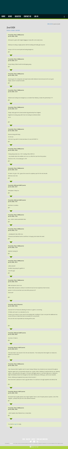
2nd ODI (18, 30)
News (10, 16)
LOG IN (50, 24)
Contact (33, 439)
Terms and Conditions (42, 439)
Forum (8, 30)
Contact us (27, 16)
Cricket (13, 30)
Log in (36, 16)
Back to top (34, 447)
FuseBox (11, 443)
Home (3, 16)
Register (18, 16)
